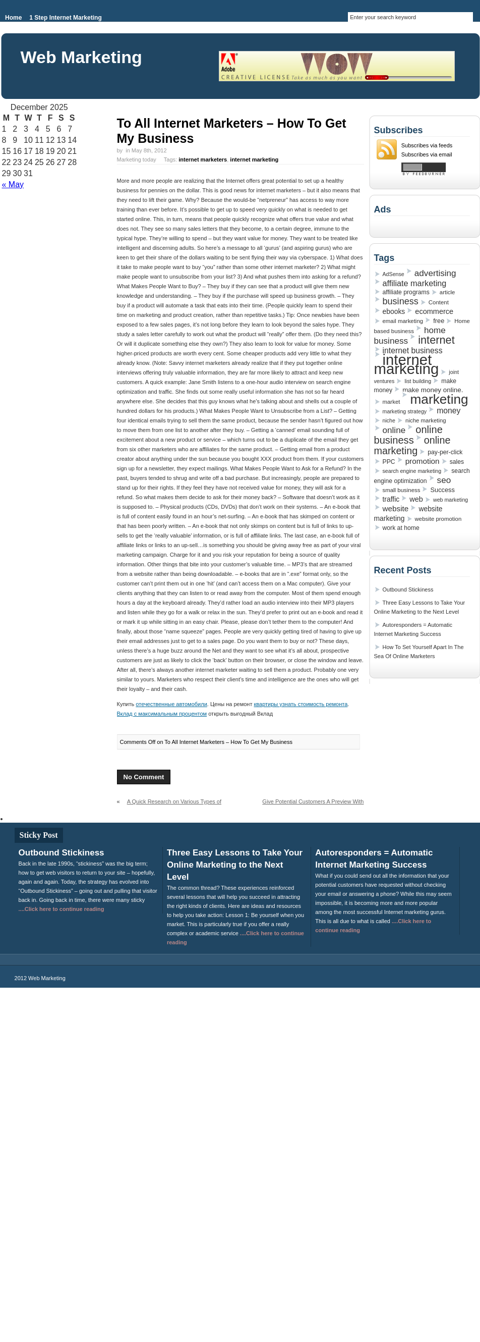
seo (444, 480)
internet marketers (202, 159)
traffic (391, 499)
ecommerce (434, 311)
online (394, 430)
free (438, 321)
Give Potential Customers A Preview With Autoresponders (313, 805)
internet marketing (254, 159)
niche (389, 420)
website (396, 508)
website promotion (438, 519)
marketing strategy (405, 411)
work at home (401, 527)
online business (408, 435)
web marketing (450, 500)
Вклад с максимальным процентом (162, 714)
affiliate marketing (415, 283)
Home (13, 17)
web (416, 499)
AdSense (393, 274)
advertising (435, 273)
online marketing (412, 445)
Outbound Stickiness (408, 589)
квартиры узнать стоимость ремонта (301, 704)
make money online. (432, 390)
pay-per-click (445, 452)
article (447, 292)
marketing (439, 399)
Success (442, 490)
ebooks (394, 311)
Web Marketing (81, 57)
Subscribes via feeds (427, 145)
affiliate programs (406, 292)
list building (417, 381)
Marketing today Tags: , (198, 159)
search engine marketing (412, 471)
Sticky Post (39, 835)
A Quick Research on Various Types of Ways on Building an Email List (169, 805)
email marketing (403, 321)
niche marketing (425, 420)
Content (439, 302)
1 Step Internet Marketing (65, 17)
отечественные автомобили (171, 704)
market (391, 402)
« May (13, 184)
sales (457, 461)
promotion (422, 461)
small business (402, 490)
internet (436, 340)
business (400, 301)
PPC (389, 461)
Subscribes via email (426, 154)
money (448, 410)
